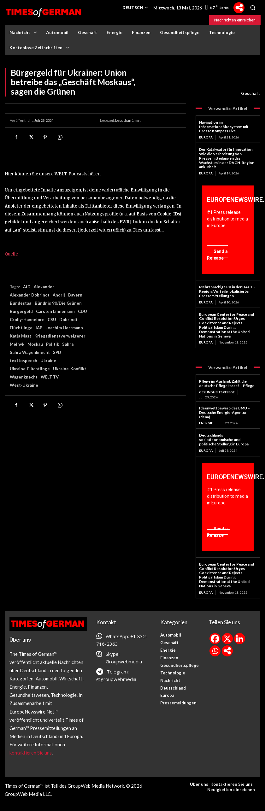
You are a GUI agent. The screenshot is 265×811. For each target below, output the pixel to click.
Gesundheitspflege (217, 392)
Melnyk (17, 344)
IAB (39, 327)
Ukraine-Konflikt (69, 368)
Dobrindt (68, 319)
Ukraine (48, 360)
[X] (227, 638)
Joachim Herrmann (64, 327)
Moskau (35, 344)
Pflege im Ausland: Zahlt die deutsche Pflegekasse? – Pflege (226, 383)
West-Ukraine (24, 385)
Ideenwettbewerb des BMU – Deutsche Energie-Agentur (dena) (224, 412)
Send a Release (217, 255)
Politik (52, 344)
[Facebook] (215, 638)
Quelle (11, 254)
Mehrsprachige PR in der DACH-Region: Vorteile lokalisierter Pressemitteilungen (227, 291)
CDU (82, 311)
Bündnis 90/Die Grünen (58, 303)
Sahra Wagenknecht (30, 352)
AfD (27, 286)
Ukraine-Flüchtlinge (30, 368)
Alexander (44, 286)
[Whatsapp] (215, 650)
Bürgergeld (21, 311)
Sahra (68, 344)
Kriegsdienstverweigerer (59, 335)
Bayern (75, 294)
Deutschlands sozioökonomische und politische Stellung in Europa (224, 439)
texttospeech (23, 360)
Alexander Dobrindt (30, 294)
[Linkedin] (239, 638)
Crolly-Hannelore (27, 319)
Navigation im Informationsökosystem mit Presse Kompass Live (224, 126)
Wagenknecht (24, 376)
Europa (206, 137)
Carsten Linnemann (55, 311)
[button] (252, 7)
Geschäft (250, 93)
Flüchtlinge (21, 327)
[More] (238, 7)
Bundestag (21, 303)
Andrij (59, 294)
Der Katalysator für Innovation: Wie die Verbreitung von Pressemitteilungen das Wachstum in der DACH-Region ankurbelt (226, 158)
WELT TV (50, 376)
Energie (206, 423)
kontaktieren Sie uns (30, 752)
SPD (57, 352)
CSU (52, 319)
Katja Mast (20, 335)
